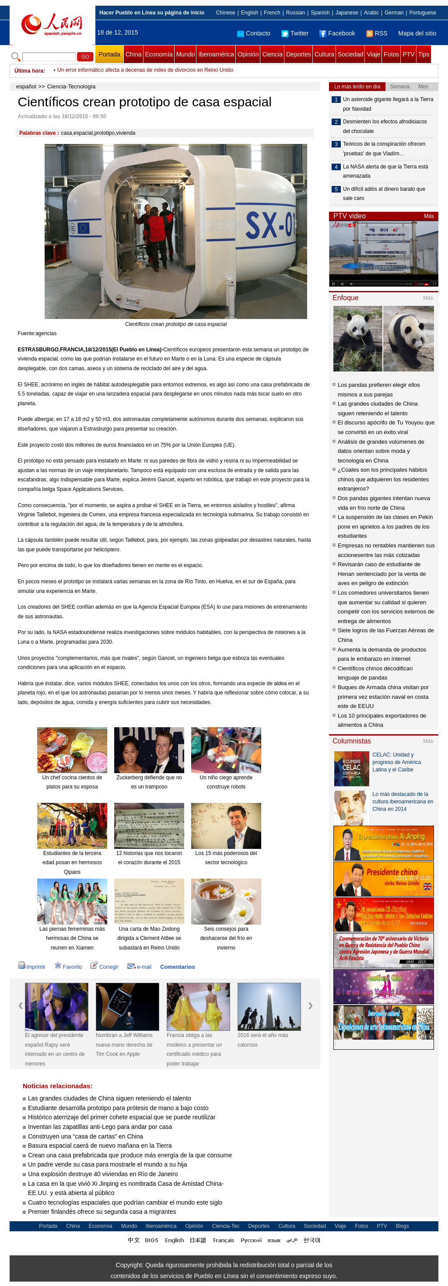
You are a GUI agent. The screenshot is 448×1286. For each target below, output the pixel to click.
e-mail (139, 967)
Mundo (185, 54)
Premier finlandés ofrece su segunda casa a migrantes (102, 1211)
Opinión (248, 54)
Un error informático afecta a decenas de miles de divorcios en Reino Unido (145, 71)
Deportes (298, 54)
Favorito (68, 967)
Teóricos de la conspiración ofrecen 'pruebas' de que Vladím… (384, 149)
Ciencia (272, 54)
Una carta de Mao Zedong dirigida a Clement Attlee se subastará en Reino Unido (149, 938)
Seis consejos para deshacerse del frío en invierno (226, 938)
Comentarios (177, 967)
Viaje (373, 54)
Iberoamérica (216, 54)
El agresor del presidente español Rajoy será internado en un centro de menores (55, 1049)
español (26, 86)
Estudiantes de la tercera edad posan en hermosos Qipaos (72, 862)
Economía (159, 54)
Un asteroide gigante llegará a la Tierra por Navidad (388, 104)
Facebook (337, 33)
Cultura (324, 54)
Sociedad (350, 54)
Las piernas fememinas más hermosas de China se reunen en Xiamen (72, 938)
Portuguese (423, 13)
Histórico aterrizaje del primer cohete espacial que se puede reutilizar (122, 1117)
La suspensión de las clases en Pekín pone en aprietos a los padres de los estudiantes (385, 526)
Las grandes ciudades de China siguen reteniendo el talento (109, 1098)
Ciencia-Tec (226, 1226)
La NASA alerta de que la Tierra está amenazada (385, 171)
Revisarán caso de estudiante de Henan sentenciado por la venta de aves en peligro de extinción (382, 573)
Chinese (225, 13)
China (134, 54)
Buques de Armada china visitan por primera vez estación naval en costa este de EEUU (383, 696)
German (394, 13)
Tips (424, 54)
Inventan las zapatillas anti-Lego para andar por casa (100, 1126)
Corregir (104, 967)
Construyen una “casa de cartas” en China (85, 1136)
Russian (295, 13)
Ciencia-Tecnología (71, 86)
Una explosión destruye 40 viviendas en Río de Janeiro (103, 1173)
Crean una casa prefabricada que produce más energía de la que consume (130, 1155)
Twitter (294, 33)
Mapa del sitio (417, 33)
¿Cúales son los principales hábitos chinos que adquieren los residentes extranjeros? (383, 479)
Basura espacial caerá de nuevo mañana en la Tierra (100, 1145)
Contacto (253, 33)
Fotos (391, 54)
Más (429, 216)
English (249, 13)
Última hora (28, 71)
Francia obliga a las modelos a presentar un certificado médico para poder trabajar (194, 1049)
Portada (109, 54)
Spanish (320, 13)
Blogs (402, 1226)
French (272, 13)
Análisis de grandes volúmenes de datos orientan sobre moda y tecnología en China (381, 451)
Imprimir (32, 967)
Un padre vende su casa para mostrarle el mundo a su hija (107, 1164)
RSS (377, 33)
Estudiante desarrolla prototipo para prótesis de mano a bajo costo (118, 1107)
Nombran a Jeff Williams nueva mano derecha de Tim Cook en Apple (124, 1044)
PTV (408, 54)
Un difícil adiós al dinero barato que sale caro (384, 194)
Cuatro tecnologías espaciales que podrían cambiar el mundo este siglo (125, 1202)
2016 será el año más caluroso (263, 1040)
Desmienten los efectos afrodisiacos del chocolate (385, 126)
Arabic (371, 13)
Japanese (347, 13)
